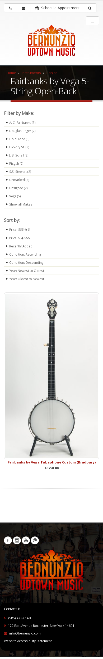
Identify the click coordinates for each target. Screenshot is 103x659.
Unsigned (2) (18, 188)
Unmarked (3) (19, 180)
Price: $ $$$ (19, 238)
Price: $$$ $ (19, 229)
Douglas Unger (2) (22, 131)
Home (11, 72)
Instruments (31, 72)
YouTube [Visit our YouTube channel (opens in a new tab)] (26, 540)
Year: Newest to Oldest (26, 271)
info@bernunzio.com (25, 633)
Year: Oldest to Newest (26, 279)
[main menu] (92, 20)
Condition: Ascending (25, 254)
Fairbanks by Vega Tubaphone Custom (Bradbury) (52, 462)
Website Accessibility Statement (28, 641)
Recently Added (20, 246)
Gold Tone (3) (19, 139)
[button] (89, 7)
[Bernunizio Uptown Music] (51, 44)
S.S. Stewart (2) (20, 171)
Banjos (52, 72)
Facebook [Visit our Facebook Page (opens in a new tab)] (8, 540)
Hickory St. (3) (19, 147)
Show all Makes (20, 204)
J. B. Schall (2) (19, 155)
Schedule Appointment (57, 7)
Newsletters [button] (35, 540)
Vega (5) (15, 196)
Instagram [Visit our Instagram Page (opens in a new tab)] (17, 540)
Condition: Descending (26, 262)
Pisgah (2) (16, 163)
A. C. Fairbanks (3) (22, 122)
